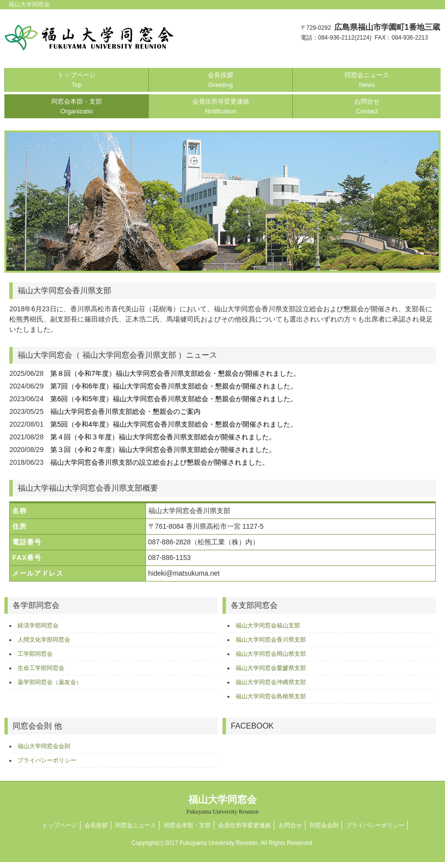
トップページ (77, 79)
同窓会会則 (324, 825)
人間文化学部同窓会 (44, 639)
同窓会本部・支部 (76, 106)
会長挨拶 (220, 79)
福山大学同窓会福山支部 (268, 625)
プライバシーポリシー (47, 760)
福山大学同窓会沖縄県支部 (271, 682)
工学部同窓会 (35, 653)
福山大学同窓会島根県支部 (271, 696)
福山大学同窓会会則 (44, 746)
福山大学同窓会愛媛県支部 (271, 668)
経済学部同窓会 (38, 625)
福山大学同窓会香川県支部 (271, 639)
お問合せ (367, 106)
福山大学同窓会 (222, 804)
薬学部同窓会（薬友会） (50, 682)
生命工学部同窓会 (41, 668)
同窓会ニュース (366, 79)
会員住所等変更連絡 (220, 106)
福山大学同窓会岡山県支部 (271, 653)
